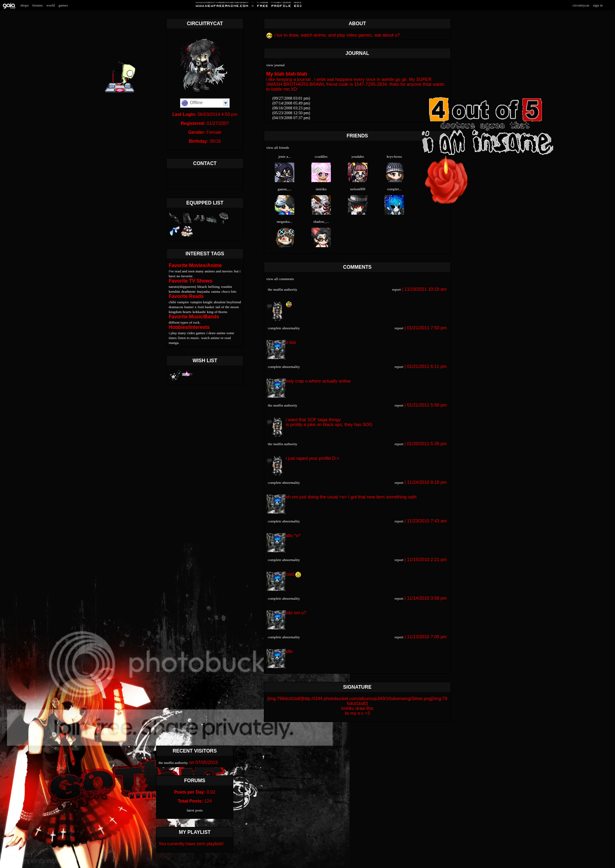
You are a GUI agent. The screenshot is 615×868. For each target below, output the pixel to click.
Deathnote (188, 291)
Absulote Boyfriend (227, 302)
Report (396, 289)
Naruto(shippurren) (182, 287)
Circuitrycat (580, 5)
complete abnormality (284, 328)
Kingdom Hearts (180, 312)
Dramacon (176, 307)
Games (63, 5)
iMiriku (321, 189)
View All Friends (277, 148)
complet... (394, 189)
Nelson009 (357, 189)
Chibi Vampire (179, 302)
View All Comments (280, 279)
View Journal (275, 65)
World (50, 5)
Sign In (597, 5)
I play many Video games (187, 333)
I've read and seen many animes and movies (201, 271)
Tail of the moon (227, 307)
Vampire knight (201, 302)
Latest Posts (195, 810)
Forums (38, 5)
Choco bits (229, 291)
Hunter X (191, 307)
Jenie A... (284, 156)
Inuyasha (203, 291)
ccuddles (321, 156)
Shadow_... (321, 222)
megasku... (285, 222)
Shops (24, 5)
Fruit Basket (206, 307)
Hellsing (214, 287)
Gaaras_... (284, 189)
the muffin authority (282, 289)
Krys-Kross (394, 156)
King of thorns (217, 312)
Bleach (202, 287)
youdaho (358, 156)
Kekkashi (199, 312)
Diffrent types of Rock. (184, 322)
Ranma (215, 291)
